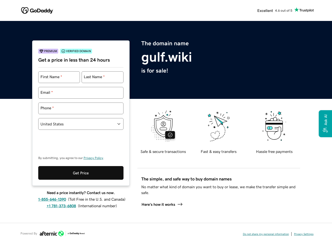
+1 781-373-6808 (61, 206)
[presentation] (75, 145)
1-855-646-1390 (52, 199)
